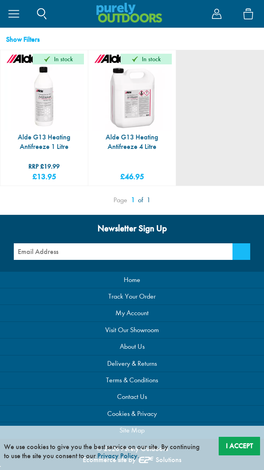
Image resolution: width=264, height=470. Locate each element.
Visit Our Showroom (132, 330)
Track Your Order (132, 296)
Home (132, 280)
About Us (132, 346)
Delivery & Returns (132, 363)
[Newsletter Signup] (241, 251)
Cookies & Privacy (132, 414)
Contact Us (132, 397)
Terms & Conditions (132, 380)
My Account (132, 313)
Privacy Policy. (118, 455)
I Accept (239, 446)
